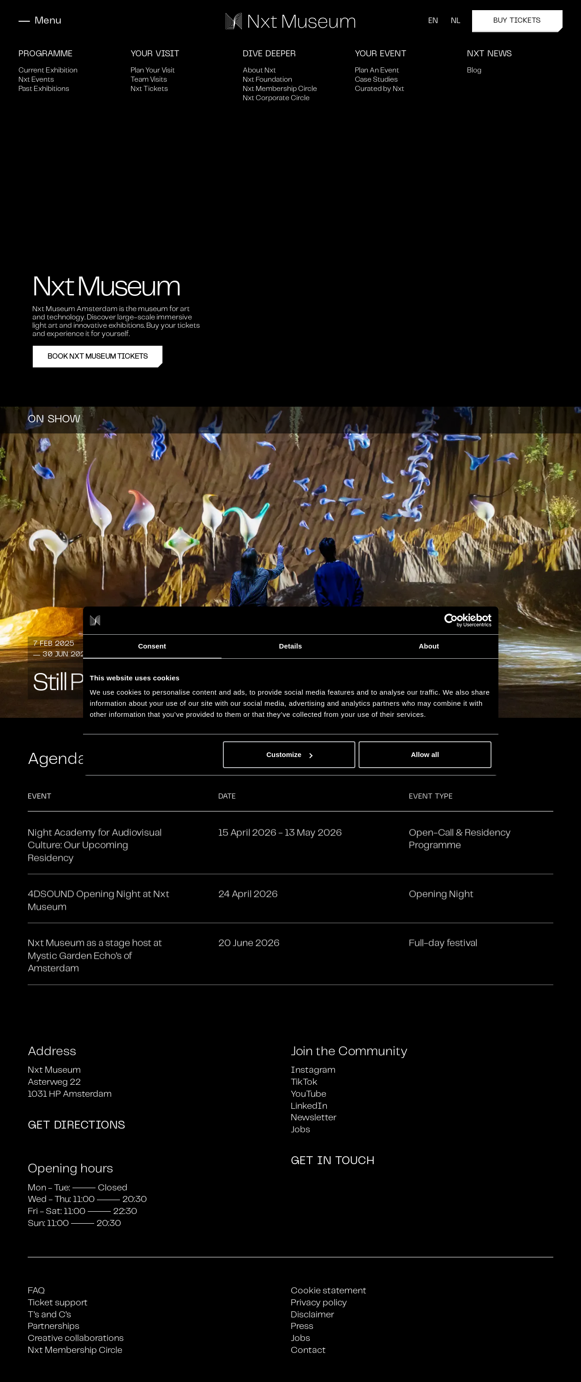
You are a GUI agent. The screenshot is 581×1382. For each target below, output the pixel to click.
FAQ (36, 1290)
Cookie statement (328, 1290)
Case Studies (376, 79)
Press (302, 1326)
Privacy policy (319, 1302)
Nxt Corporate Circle (276, 98)
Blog (474, 70)
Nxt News (489, 54)
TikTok (304, 1082)
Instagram (313, 1070)
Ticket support (58, 1302)
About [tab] (429, 646)
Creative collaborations (76, 1338)
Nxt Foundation (267, 79)
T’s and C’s (49, 1314)
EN (433, 21)
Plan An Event (377, 70)
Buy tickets (528, 25)
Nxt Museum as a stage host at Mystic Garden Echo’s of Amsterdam (95, 993)
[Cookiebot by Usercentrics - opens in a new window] (451, 620)
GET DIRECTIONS (76, 1125)
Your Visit (155, 54)
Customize (289, 754)
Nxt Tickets (149, 88)
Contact (308, 1350)
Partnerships (53, 1326)
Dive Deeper (269, 54)
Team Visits (149, 79)
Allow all (425, 754)
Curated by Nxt (379, 88)
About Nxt (259, 70)
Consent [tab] (152, 646)
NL (456, 21)
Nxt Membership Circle (280, 88)
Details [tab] (290, 646)
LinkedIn (309, 1106)
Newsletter (313, 1117)
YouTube (308, 1094)
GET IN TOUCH (332, 1161)
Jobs (300, 1129)
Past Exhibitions (43, 88)
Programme (45, 54)
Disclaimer (312, 1314)
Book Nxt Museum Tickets (98, 356)
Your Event (381, 54)
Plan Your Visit (153, 70)
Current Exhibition (48, 70)
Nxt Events (36, 79)
